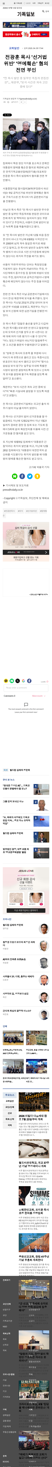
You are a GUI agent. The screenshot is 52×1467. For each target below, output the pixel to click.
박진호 (5, 1014)
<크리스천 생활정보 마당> (39, 594)
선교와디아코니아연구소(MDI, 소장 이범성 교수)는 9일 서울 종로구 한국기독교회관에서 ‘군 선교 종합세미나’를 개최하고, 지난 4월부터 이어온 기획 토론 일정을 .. (34, 1320)
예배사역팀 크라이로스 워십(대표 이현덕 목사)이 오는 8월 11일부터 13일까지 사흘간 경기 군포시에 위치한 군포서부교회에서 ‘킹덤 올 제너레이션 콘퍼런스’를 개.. (34, 1421)
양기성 (5, 928)
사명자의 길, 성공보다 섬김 (15, 993)
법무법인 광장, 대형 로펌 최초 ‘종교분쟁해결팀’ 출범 (16, 851)
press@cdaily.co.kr (28, 98)
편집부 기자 (15, 98)
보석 (21, 511)
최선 (5, 997)
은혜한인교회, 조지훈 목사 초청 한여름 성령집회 (34, 1211)
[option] (14, 1043)
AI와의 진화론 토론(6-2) (14, 959)
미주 (34, 3)
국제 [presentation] (10, 1125)
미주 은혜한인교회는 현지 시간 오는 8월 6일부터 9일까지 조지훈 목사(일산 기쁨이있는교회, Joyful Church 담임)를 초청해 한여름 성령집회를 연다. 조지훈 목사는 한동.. (33, 1223)
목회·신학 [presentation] (9, 1119)
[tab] (10, 1101)
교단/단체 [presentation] (9, 1107)
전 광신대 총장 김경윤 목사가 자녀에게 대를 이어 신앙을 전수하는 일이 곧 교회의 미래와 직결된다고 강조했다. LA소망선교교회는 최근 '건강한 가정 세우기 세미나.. (34, 1371)
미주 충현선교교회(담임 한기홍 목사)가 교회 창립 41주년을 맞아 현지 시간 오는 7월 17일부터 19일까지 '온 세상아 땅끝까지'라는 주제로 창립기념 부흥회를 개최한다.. (34, 1270)
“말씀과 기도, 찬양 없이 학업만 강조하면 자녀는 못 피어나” (34, 1357)
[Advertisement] (26, 747)
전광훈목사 (10, 511)
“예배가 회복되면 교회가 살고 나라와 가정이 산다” (33, 1456)
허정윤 (5, 962)
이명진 (5, 948)
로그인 (47, 3)
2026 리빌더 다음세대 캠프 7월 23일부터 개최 (33, 1117)
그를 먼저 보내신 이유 (13, 801)
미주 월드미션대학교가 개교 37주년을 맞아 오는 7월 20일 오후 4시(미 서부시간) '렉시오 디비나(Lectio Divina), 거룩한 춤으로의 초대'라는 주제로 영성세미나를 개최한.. (34, 1176)
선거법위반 (32, 511)
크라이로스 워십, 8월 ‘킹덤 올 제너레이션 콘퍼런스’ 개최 (34, 1407)
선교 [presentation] (10, 1113)
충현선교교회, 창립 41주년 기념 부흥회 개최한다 (34, 1258)
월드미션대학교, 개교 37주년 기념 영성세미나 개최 (34, 1164)
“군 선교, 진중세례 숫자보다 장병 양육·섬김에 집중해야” (33, 1307)
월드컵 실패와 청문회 (20, 770)
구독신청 (40, 3)
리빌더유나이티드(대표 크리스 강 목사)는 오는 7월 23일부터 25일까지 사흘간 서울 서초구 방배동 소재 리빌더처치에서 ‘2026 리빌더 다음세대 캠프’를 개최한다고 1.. (34, 1129)
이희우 (5, 980)
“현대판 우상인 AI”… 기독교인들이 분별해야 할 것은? (16, 787)
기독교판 (19, 3)
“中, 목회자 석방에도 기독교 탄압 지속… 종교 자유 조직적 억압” (16, 820)
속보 (5, 770)
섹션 (4, 3)
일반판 (28, 3)
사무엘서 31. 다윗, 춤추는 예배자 (18, 976)
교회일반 (14, 48)
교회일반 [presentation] (10, 1101)
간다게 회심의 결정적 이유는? (17, 1010)
